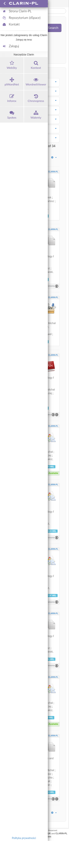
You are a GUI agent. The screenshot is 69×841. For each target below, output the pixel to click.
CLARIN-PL (53, 172)
